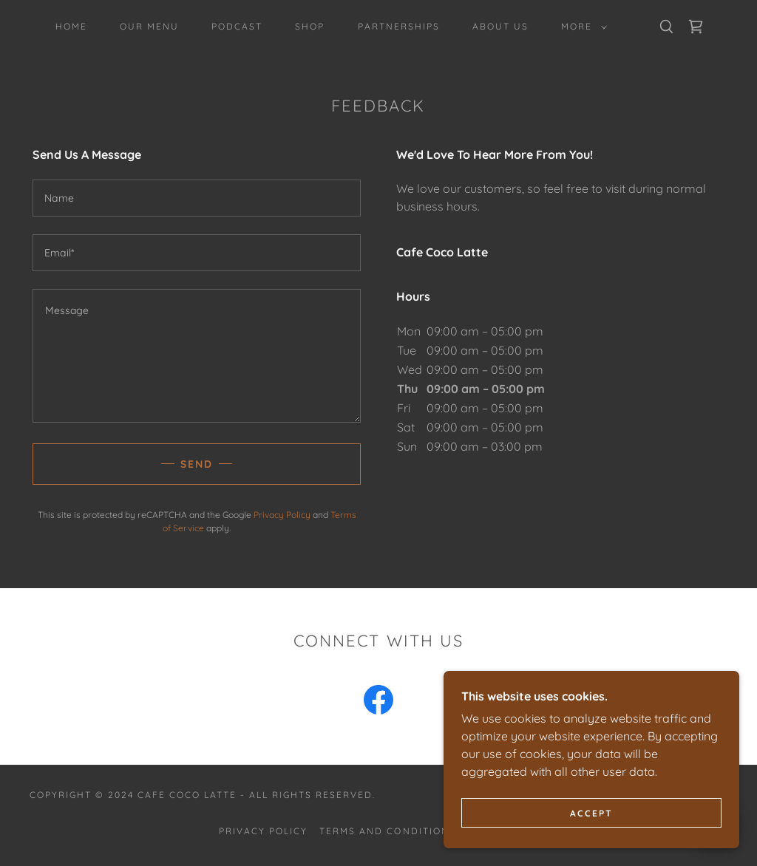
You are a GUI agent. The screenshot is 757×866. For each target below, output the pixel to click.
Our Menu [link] (149, 26)
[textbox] (197, 198)
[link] (695, 26)
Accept (591, 813)
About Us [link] (500, 26)
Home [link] (71, 26)
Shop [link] (310, 26)
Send (196, 464)
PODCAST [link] (236, 26)
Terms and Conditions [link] (387, 830)
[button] (581, 26)
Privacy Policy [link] (282, 514)
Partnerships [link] (399, 26)
